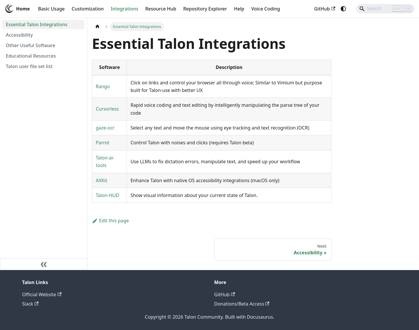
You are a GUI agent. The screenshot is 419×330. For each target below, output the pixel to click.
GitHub (324, 9)
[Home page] (97, 26)
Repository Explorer (205, 9)
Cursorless (107, 109)
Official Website (41, 294)
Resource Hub (160, 9)
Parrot (102, 142)
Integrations (125, 9)
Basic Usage (51, 9)
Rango (103, 86)
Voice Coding (265, 9)
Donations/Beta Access (241, 304)
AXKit (101, 180)
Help (239, 9)
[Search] (385, 8)
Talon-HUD (107, 195)
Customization (88, 9)
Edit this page (110, 220)
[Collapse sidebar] (43, 264)
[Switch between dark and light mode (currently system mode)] (343, 8)
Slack (30, 304)
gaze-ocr (105, 128)
